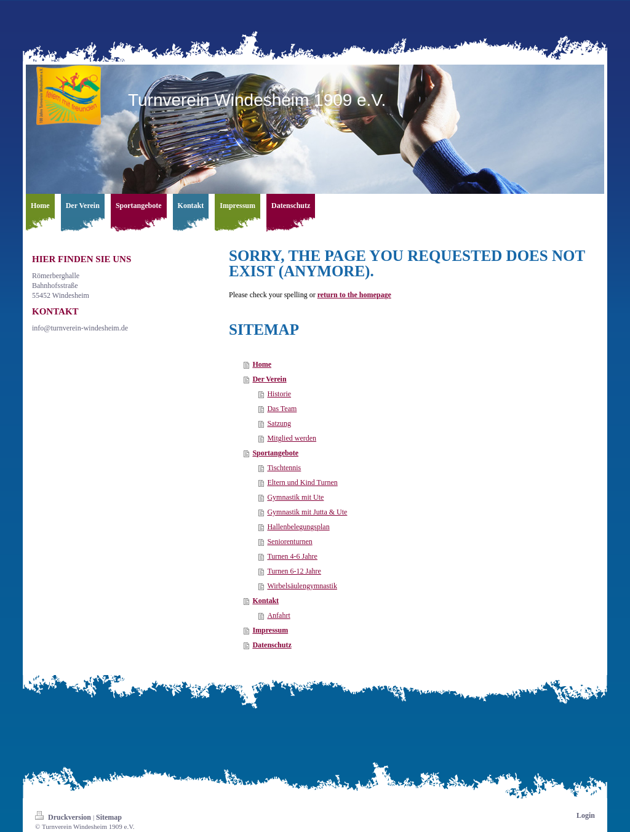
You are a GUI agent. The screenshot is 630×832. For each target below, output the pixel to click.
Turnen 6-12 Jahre (294, 571)
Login (585, 815)
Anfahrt (278, 615)
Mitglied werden (291, 438)
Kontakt (265, 600)
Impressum (270, 630)
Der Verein (269, 379)
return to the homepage (354, 294)
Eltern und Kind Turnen (302, 482)
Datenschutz (271, 645)
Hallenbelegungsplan (298, 526)
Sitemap (109, 817)
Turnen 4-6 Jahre (292, 556)
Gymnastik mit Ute (295, 497)
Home (261, 364)
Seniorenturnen (289, 541)
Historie (279, 394)
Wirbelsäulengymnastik (302, 586)
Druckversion (64, 817)
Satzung (279, 423)
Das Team (282, 408)
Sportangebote (275, 453)
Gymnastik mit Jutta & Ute (307, 512)
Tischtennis (284, 467)
